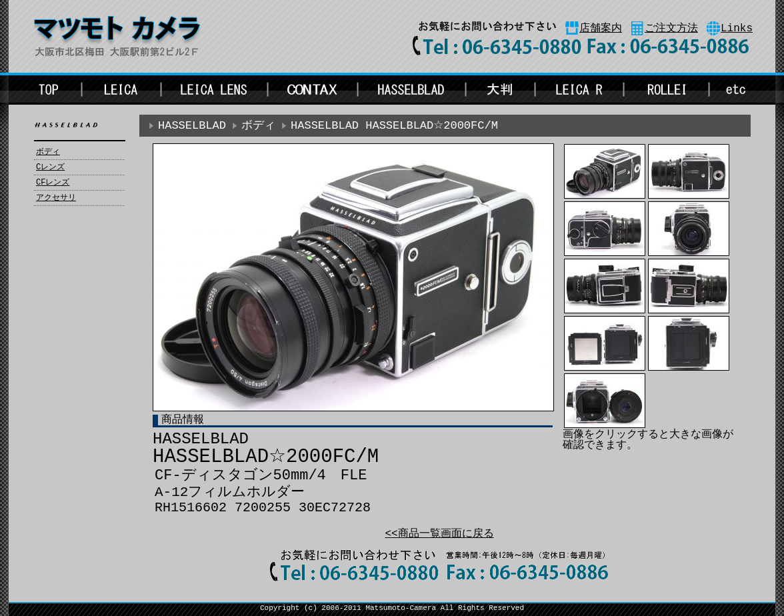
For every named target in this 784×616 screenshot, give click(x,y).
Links (737, 28)
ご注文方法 (671, 28)
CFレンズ (52, 183)
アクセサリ (56, 198)
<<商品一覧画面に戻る (439, 534)
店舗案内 (600, 28)
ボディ (48, 152)
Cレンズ (50, 167)
